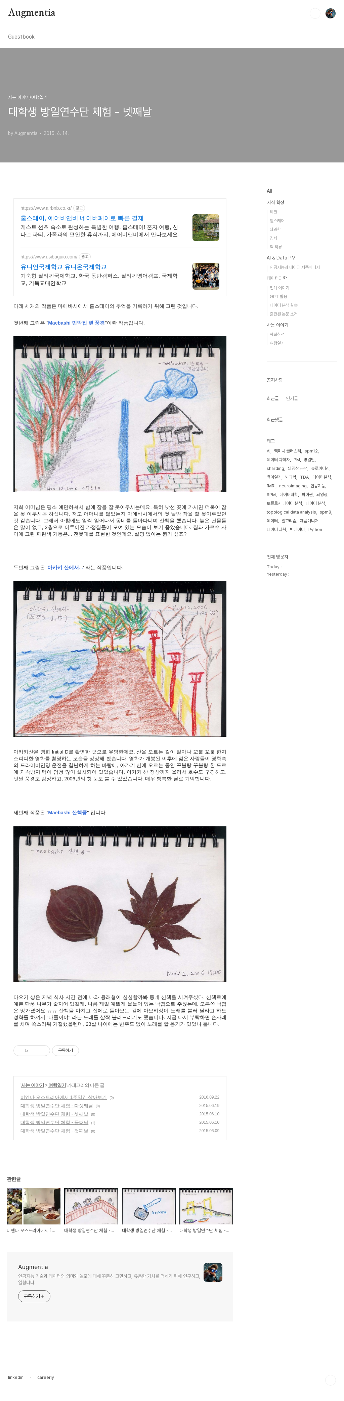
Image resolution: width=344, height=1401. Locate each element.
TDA (304, 477)
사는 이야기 (32, 1085)
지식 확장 (275, 202)
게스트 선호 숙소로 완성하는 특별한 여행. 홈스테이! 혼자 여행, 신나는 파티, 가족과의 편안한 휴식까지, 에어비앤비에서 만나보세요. (99, 230)
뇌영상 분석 (297, 468)
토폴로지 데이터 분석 (284, 503)
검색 (315, 13)
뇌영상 (322, 494)
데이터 (272, 520)
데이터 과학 (276, 529)
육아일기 (274, 477)
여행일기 (57, 1085)
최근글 (273, 398)
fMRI (271, 485)
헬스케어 (277, 220)
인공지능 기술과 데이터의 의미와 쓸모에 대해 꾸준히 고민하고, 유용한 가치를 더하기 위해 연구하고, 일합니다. (109, 1279)
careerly (45, 1377)
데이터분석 (321, 477)
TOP (330, 1380)
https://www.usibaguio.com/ (49, 256)
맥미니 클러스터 (287, 450)
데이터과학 (277, 278)
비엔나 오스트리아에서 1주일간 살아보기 (63, 1097)
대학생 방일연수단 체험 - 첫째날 (54, 1130)
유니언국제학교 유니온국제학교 (63, 266)
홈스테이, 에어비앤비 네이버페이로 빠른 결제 (82, 218)
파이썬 (307, 494)
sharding (275, 468)
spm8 (325, 512)
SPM (271, 494)
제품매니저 (309, 520)
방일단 (309, 459)
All (269, 191)
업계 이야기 (279, 287)
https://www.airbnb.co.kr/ (46, 208)
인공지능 (317, 485)
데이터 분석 (315, 503)
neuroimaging (293, 485)
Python (315, 529)
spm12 (311, 450)
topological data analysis (291, 512)
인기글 (292, 398)
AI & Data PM (281, 257)
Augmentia (31, 13)
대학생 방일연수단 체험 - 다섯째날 (56, 1105)
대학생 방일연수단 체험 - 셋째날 (54, 1114)
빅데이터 (297, 529)
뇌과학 (275, 229)
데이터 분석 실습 (284, 305)
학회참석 (277, 334)
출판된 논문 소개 (284, 314)
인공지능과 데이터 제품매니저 (295, 267)
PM (297, 459)
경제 (273, 238)
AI (268, 450)
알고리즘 (289, 520)
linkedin (16, 1377)
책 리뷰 (276, 246)
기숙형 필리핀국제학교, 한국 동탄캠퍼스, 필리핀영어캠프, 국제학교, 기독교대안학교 (99, 279)
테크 (273, 211)
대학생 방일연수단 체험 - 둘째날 (54, 1122)
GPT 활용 (278, 296)
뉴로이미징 (320, 468)
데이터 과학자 (278, 459)
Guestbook (21, 37)
